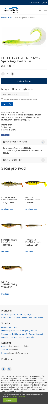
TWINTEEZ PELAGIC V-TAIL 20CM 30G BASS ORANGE (33, 241)
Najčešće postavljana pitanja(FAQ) (15, 331)
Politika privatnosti (19, 334)
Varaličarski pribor (35, 318)
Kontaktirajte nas (33, 2)
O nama (4, 327)
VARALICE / (32, 18)
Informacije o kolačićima (17, 396)
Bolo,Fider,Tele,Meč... (26, 315)
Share (5, 135)
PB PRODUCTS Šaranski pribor (14, 318)
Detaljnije (7, 209)
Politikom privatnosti (27, 99)
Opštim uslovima (15, 99)
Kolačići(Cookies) (36, 334)
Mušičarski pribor (8, 315)
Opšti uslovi (6, 334)
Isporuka (4, 337)
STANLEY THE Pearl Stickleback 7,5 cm (9, 199)
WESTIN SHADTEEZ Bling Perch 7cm (9, 283)
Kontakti (34, 331)
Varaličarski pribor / (21, 18)
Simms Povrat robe (26, 337)
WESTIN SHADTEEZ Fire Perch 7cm (32, 199)
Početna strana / (7, 18)
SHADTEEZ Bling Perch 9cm (9, 241)
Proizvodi (13, 327)
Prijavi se (44, 2)
